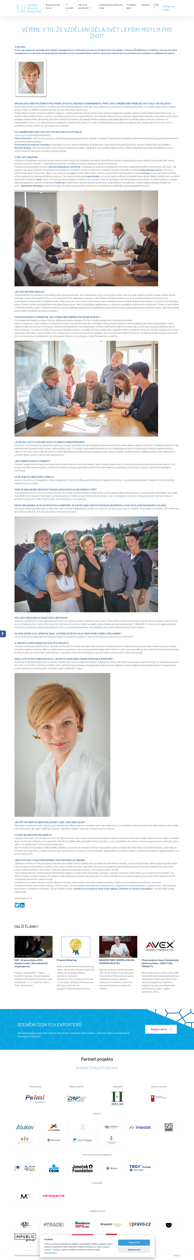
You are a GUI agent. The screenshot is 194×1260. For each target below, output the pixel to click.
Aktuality (147, 6)
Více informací (50, 1253)
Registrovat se (161, 1029)
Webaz (176, 1255)
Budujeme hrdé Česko (51, 7)
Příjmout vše (134, 1242)
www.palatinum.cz (23, 898)
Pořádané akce (132, 7)
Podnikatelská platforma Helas (111, 7)
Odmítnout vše (134, 1250)
